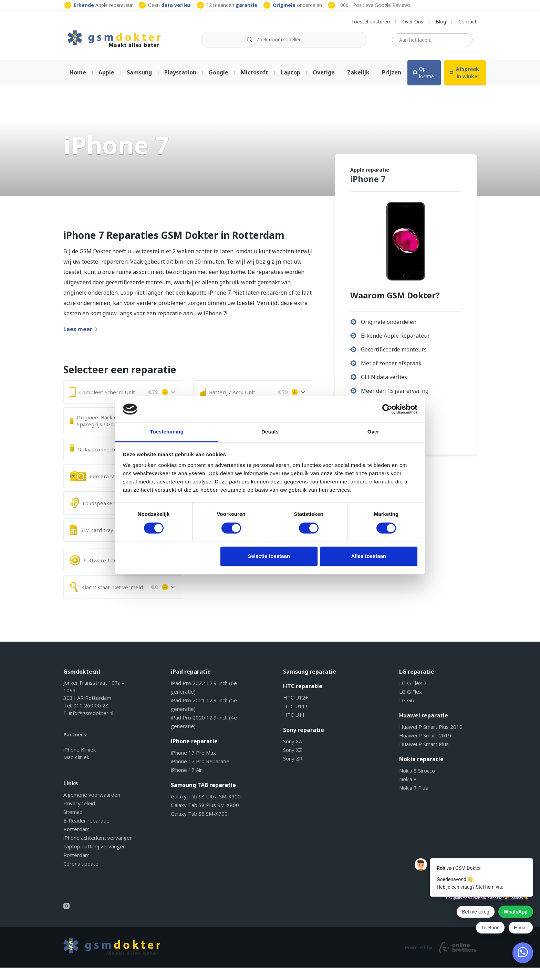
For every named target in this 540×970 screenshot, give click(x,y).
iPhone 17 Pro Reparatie (200, 763)
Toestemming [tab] (167, 432)
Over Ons (412, 21)
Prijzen (391, 75)
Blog (441, 21)
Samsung (139, 75)
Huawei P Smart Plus (424, 746)
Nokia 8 (408, 781)
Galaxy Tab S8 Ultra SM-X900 (206, 799)
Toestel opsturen (370, 21)
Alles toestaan (368, 556)
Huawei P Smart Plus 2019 (431, 729)
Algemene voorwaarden (91, 797)
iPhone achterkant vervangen (98, 840)
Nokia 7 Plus (413, 790)
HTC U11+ (295, 708)
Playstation (180, 75)
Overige (324, 75)
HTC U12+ (295, 700)
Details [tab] (270, 432)
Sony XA (292, 744)
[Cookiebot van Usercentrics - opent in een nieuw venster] (387, 409)
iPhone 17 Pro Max (193, 755)
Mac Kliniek (76, 759)
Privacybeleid (79, 806)
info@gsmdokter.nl (91, 715)
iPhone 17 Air (186, 772)
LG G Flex (410, 694)
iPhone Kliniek (79, 752)
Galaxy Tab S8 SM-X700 (199, 816)
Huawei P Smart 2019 (425, 738)
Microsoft (254, 75)
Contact (467, 21)
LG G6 (406, 703)
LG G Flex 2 (412, 685)
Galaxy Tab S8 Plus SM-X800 (205, 807)
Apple (106, 75)
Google (218, 75)
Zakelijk (358, 75)
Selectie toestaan (269, 556)
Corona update (80, 866)
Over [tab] (373, 432)
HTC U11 (294, 717)
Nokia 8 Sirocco (417, 773)
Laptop (290, 75)
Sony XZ (292, 752)
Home (78, 75)
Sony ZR (292, 761)
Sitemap (73, 814)
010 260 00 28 (90, 708)
